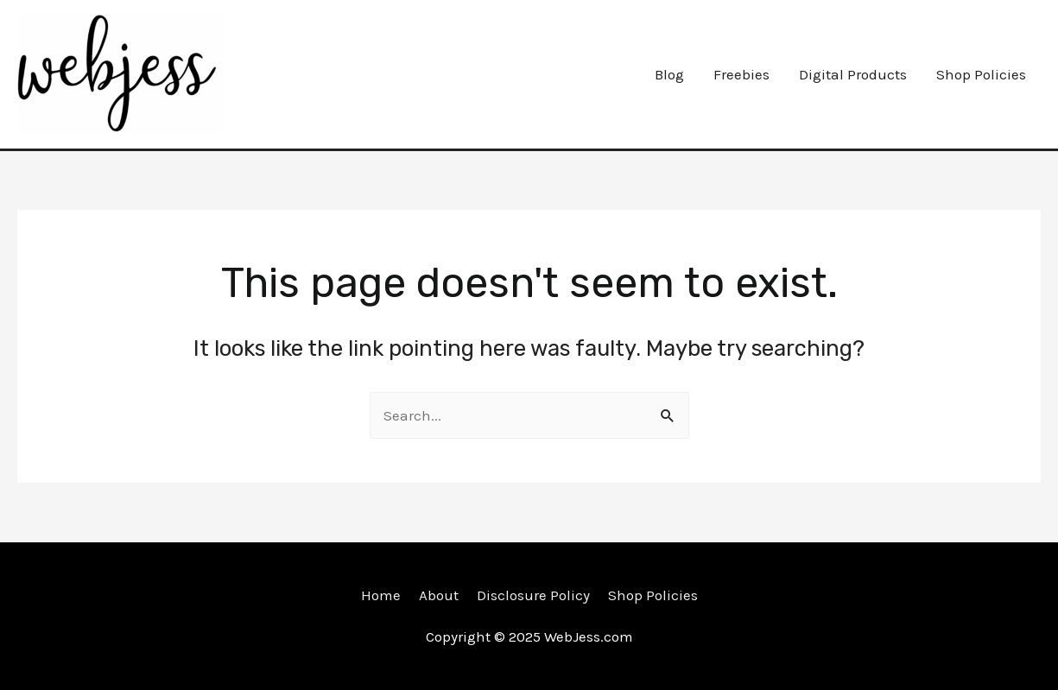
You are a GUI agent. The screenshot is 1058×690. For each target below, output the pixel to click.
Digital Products (853, 74)
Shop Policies (981, 74)
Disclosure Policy (533, 595)
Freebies (741, 74)
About (439, 595)
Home (381, 595)
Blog (669, 74)
